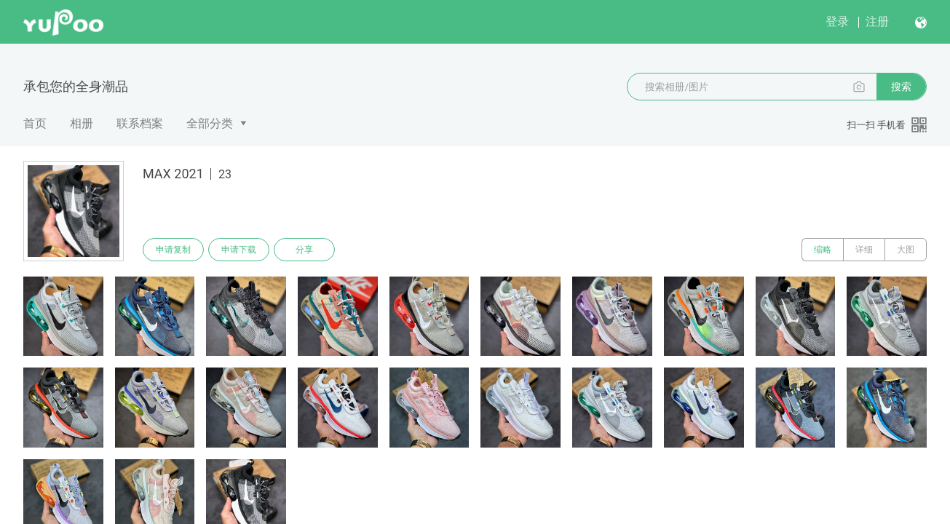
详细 (864, 250)
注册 (877, 21)
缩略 (822, 250)
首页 (35, 123)
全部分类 (209, 123)
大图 (905, 250)
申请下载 (238, 250)
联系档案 (139, 123)
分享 (304, 250)
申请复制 (173, 250)
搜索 (901, 86)
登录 (837, 21)
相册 (81, 123)
